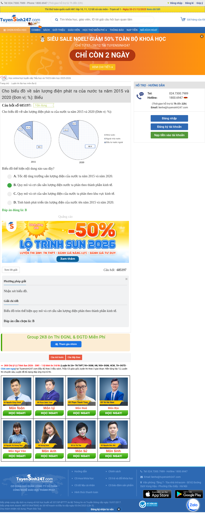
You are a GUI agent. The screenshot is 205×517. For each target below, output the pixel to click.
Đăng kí (189, 3)
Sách (46, 30)
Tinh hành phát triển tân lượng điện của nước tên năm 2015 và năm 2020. (60, 202)
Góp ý (199, 3)
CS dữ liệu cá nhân (84, 485)
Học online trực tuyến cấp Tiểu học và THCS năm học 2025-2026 (40, 78)
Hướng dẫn (80, 471)
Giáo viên (74, 30)
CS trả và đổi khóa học (120, 478)
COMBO (37, 29)
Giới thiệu (59, 30)
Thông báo (117, 30)
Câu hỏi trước (57, 357)
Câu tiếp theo (74, 357)
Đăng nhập (176, 3)
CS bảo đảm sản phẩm (120, 485)
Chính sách (114, 471)
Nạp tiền (132, 30)
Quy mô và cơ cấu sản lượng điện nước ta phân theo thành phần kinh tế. (60, 185)
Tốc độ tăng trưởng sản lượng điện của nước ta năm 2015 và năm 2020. (60, 176)
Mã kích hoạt (148, 30)
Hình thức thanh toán (86, 492)
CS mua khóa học (84, 478)
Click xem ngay (8, 369)
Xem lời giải (10, 269)
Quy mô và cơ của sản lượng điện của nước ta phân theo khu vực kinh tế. (61, 193)
